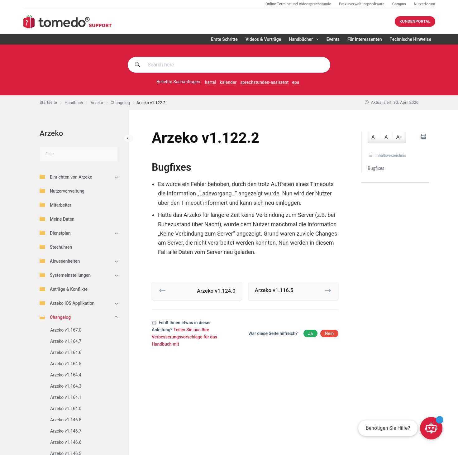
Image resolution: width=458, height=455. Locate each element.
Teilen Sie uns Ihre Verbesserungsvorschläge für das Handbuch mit (184, 337)
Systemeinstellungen (65, 275)
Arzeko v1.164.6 (65, 352)
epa (295, 82)
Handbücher (305, 39)
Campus (399, 4)
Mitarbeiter (55, 205)
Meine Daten (57, 219)
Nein (329, 333)
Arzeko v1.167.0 (65, 330)
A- (373, 137)
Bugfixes (376, 168)
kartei (210, 82)
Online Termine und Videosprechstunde (298, 4)
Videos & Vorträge (263, 39)
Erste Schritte (224, 39)
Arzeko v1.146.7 (65, 431)
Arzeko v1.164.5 (65, 363)
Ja (310, 333)
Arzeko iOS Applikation (67, 303)
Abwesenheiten (60, 261)
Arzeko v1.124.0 (216, 291)
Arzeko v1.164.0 (65, 408)
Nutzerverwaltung (62, 191)
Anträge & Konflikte (64, 289)
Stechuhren (56, 247)
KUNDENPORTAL (414, 21)
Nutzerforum (424, 4)
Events (333, 39)
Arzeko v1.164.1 (65, 397)
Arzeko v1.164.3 (65, 386)
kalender (228, 82)
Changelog (55, 317)
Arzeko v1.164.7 (65, 341)
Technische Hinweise (410, 39)
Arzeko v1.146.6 (65, 442)
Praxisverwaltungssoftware (361, 4)
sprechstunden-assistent (264, 82)
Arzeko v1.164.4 (65, 374)
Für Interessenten (364, 39)
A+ (399, 137)
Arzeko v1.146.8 (65, 419)
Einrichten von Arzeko (66, 177)
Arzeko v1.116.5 (274, 290)
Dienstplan (55, 233)
